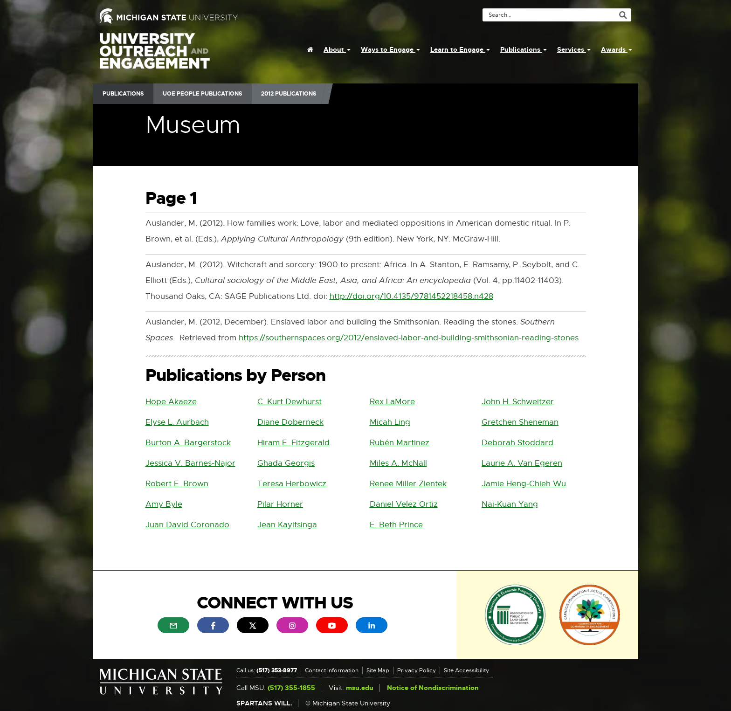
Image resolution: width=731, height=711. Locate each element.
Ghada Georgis (286, 463)
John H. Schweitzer (518, 402)
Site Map (377, 670)
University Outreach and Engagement (155, 56)
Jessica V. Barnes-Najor (190, 463)
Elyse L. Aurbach (177, 422)
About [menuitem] (337, 49)
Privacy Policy (416, 670)
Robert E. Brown (176, 484)
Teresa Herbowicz (291, 484)
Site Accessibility (466, 670)
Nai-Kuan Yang (510, 504)
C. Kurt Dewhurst (289, 402)
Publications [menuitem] (523, 49)
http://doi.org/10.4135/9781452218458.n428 (411, 296)
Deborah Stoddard (517, 443)
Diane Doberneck (290, 422)
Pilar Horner (280, 504)
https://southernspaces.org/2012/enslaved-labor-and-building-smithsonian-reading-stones (409, 338)
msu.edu (359, 688)
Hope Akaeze (171, 402)
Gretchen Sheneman (520, 422)
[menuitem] (310, 49)
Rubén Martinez (399, 443)
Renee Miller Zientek (408, 484)
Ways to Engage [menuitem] (390, 49)
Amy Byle (163, 504)
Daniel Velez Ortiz (404, 504)
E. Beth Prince (396, 525)
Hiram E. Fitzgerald (293, 443)
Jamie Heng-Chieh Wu (524, 484)
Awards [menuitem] (616, 49)
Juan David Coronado (187, 525)
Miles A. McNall (398, 463)
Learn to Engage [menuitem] (460, 49)
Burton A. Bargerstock (188, 443)
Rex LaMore (392, 402)
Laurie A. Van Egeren (522, 463)
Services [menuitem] (574, 49)
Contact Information (332, 670)
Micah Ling (390, 422)
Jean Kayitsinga (287, 525)
